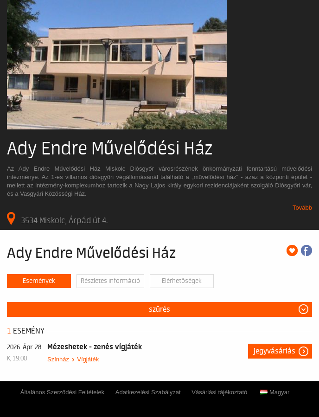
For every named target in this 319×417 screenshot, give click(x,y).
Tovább (302, 207)
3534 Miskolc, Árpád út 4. (57, 218)
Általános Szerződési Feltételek (62, 392)
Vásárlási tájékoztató (219, 392)
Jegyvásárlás (274, 351)
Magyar (274, 392)
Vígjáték (88, 359)
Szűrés (159, 309)
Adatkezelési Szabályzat (148, 392)
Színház (58, 359)
